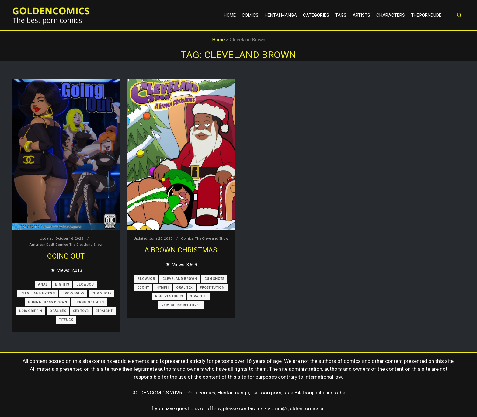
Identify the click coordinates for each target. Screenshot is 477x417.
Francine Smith (89, 302)
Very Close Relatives (181, 305)
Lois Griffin (30, 311)
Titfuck (66, 319)
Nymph (162, 287)
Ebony (143, 287)
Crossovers (73, 293)
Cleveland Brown (37, 293)
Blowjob (85, 284)
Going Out (66, 256)
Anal (43, 284)
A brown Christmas (180, 250)
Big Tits (62, 284)
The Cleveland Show (86, 244)
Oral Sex (58, 311)
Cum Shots (101, 293)
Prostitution (212, 287)
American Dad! (41, 244)
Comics (61, 244)
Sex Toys (81, 311)
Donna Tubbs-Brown (47, 302)
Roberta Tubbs (169, 296)
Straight (104, 311)
